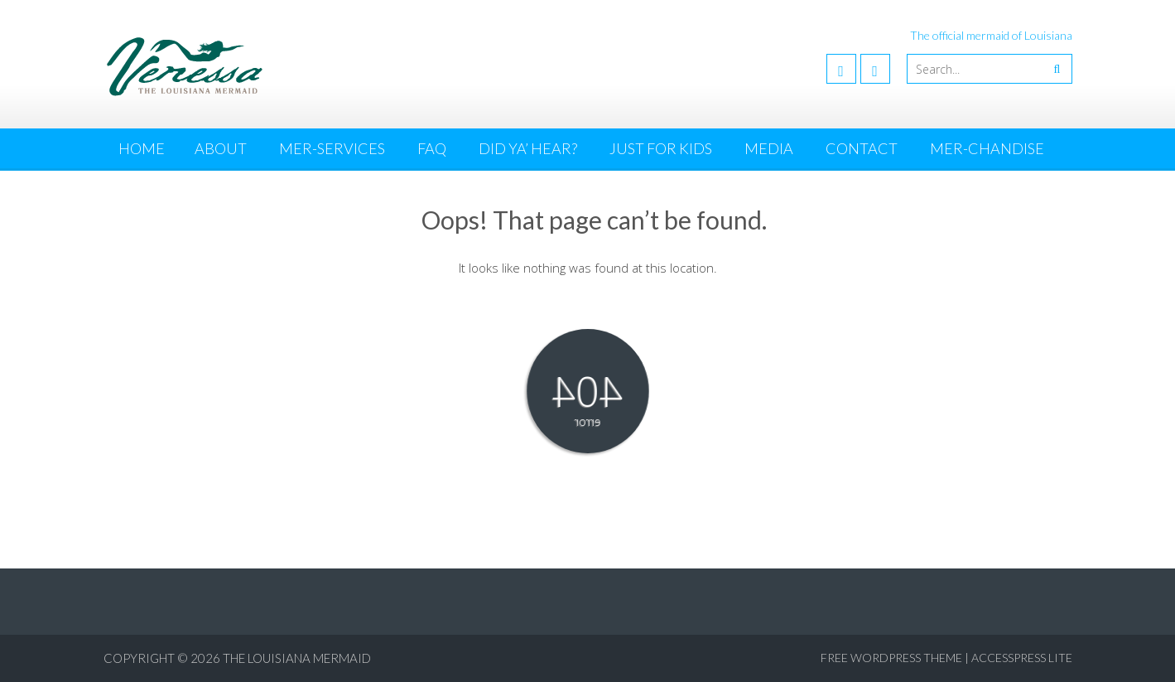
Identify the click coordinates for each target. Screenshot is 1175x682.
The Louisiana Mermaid (297, 658)
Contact (862, 148)
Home (141, 148)
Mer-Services (332, 148)
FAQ (431, 148)
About (221, 148)
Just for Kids (660, 148)
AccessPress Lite (1021, 658)
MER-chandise (987, 148)
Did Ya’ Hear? (528, 148)
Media (768, 148)
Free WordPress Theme (891, 658)
